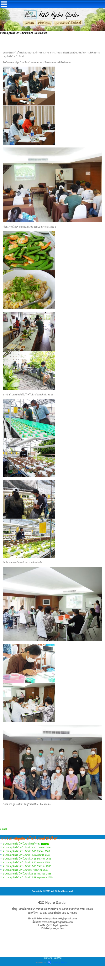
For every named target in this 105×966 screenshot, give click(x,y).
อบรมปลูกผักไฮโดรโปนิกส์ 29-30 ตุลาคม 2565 (26, 862)
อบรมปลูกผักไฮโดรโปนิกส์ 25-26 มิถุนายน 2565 (27, 873)
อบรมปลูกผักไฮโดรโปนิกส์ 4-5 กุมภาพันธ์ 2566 (26, 855)
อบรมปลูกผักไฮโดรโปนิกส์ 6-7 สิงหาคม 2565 (25, 870)
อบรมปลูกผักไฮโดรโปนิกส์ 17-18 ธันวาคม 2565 (27, 858)
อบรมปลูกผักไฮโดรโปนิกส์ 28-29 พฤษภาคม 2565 (28, 877)
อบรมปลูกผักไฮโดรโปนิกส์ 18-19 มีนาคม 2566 (26, 851)
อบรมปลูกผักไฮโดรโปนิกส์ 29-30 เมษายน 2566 (27, 847)
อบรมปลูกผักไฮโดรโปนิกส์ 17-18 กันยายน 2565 (27, 866)
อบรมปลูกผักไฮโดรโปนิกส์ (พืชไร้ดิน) (21, 843)
